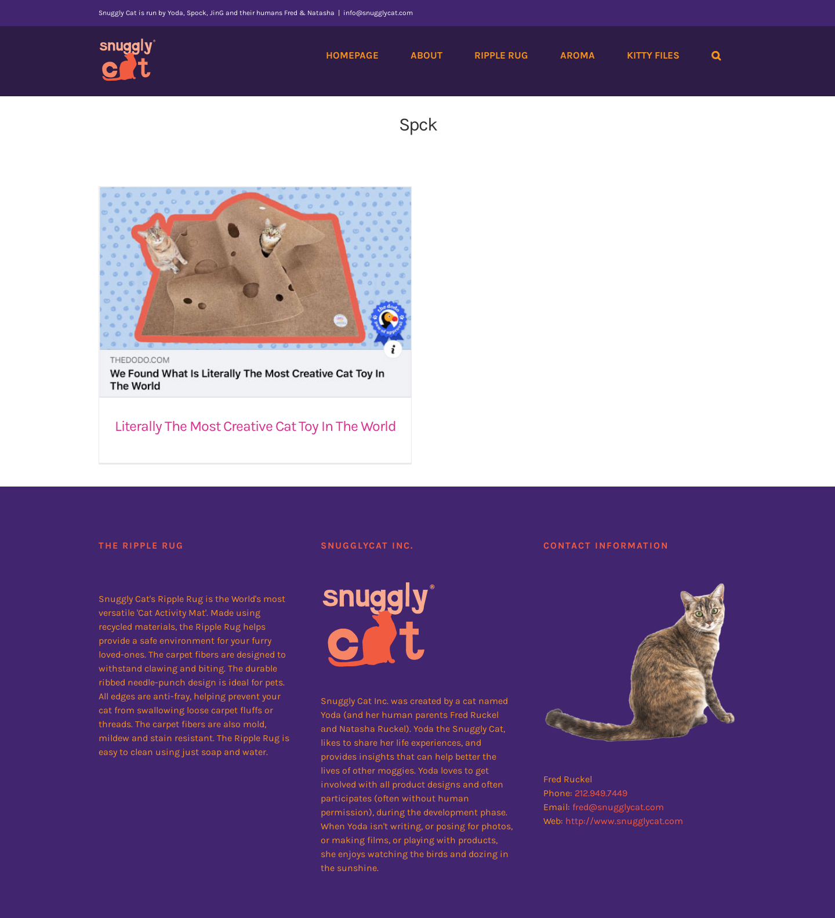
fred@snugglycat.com (618, 794)
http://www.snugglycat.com (624, 808)
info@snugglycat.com (378, 13)
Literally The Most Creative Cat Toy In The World (255, 426)
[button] (715, 55)
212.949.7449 (601, 780)
